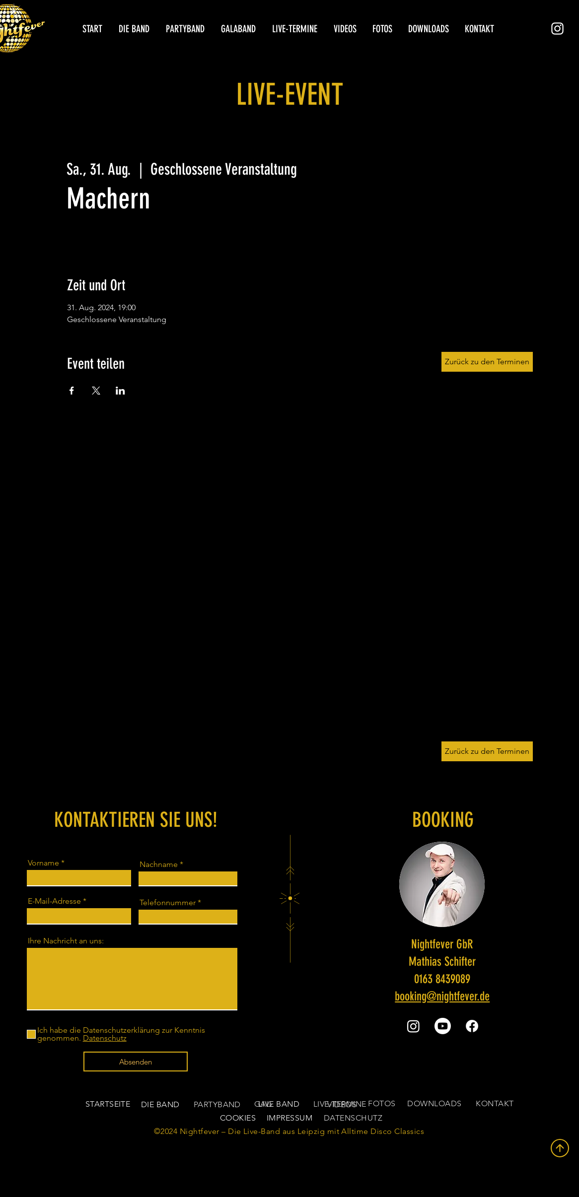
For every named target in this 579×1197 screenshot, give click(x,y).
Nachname (159, 864)
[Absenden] (135, 1061)
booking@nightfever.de (442, 996)
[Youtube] (442, 1026)
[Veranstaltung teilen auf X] (96, 391)
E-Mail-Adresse (54, 901)
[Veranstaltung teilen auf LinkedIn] (120, 391)
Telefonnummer (168, 903)
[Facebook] (472, 1026)
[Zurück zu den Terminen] (487, 751)
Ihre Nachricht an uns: (66, 941)
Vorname (43, 863)
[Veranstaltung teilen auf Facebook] (71, 391)
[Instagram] (557, 28)
